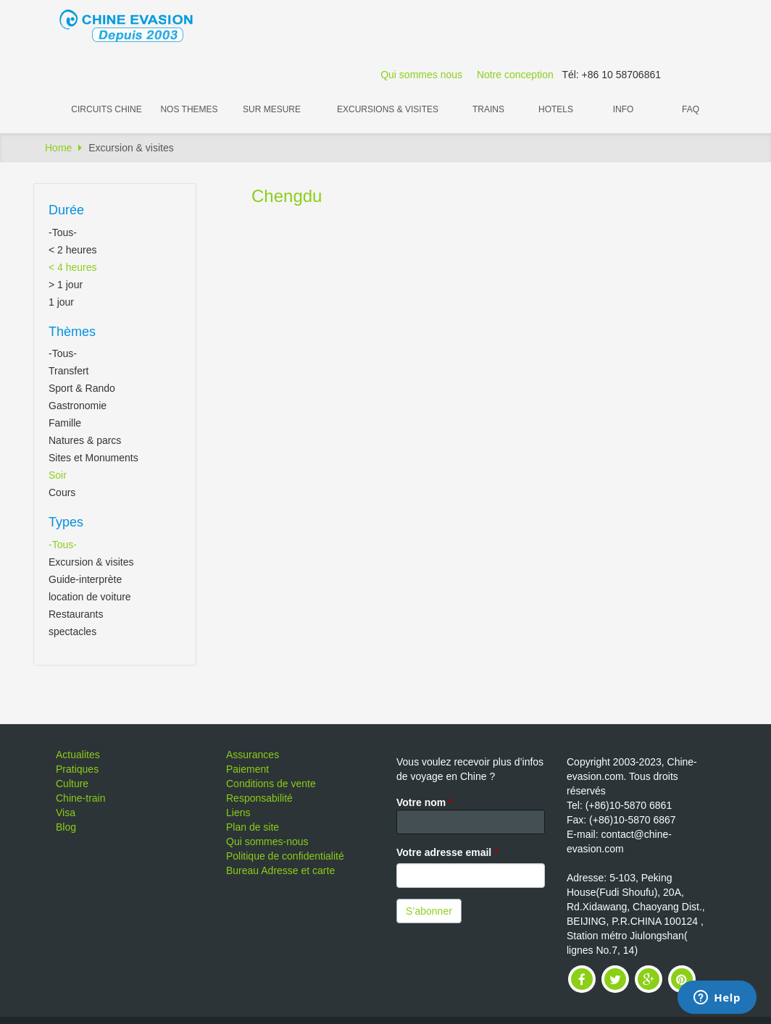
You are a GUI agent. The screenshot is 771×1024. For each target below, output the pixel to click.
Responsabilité (259, 798)
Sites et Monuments (93, 457)
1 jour (61, 302)
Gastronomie (78, 405)
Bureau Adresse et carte (280, 870)
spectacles (72, 631)
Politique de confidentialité (285, 856)
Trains (488, 109)
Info (623, 109)
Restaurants (76, 614)
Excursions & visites (387, 109)
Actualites (78, 754)
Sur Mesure (272, 109)
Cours (62, 492)
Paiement (247, 769)
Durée (66, 210)
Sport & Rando (82, 388)
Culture (72, 783)
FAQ (690, 109)
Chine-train (80, 798)
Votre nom (424, 802)
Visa (65, 812)
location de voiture (90, 597)
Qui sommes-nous (267, 841)
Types (66, 522)
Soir (58, 475)
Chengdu (286, 196)
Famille (65, 423)
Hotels (555, 109)
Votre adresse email (447, 852)
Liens (238, 812)
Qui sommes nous (421, 74)
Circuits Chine (106, 109)
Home (58, 148)
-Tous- (63, 232)
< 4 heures (73, 267)
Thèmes (72, 331)
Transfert (69, 371)
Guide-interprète (85, 579)
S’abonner (429, 911)
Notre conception (515, 74)
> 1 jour (66, 284)
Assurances (252, 754)
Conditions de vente (271, 783)
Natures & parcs (85, 440)
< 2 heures (73, 250)
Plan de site (252, 827)
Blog (66, 827)
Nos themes (188, 109)
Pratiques (77, 769)
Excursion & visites (91, 562)
